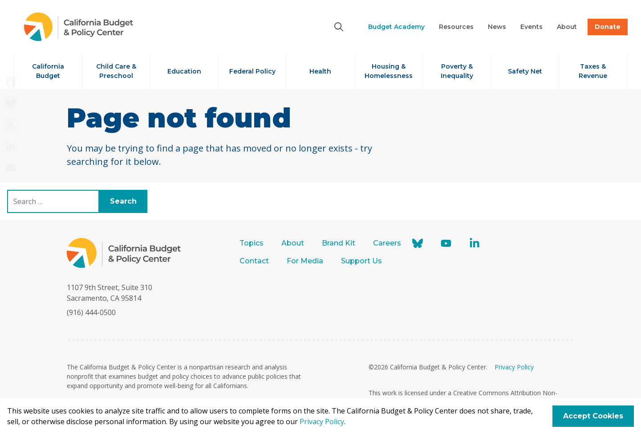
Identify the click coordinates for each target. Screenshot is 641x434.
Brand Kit (338, 243)
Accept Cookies (593, 416)
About (292, 243)
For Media (305, 261)
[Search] (338, 26)
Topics (251, 243)
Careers (387, 243)
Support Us (362, 261)
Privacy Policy (514, 367)
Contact (254, 261)
